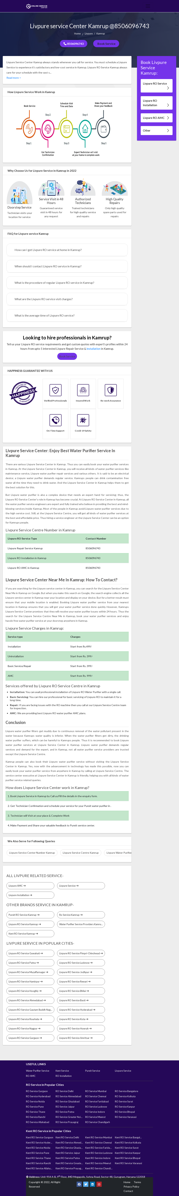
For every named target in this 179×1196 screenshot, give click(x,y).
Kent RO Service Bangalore (128, 1137)
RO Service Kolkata (125, 1096)
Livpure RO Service (156, 86)
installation (94, 348)
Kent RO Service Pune (37, 1152)
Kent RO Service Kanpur (128, 1152)
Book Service (106, 43)
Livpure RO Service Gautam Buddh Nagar (31, 1009)
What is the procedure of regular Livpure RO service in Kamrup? (54, 282)
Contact (128, 1190)
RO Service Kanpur (125, 1106)
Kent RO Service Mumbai (98, 1137)
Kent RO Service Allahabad (39, 1168)
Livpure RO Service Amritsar (75, 1037)
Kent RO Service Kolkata (128, 1142)
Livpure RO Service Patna (24, 962)
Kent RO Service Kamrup (23, 933)
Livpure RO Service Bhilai (74, 990)
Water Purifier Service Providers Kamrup (82, 924)
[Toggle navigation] (148, 6)
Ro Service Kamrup (71, 914)
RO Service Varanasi (125, 1116)
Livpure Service (68, 885)
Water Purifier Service (37, 1070)
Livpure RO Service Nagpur (24, 1028)
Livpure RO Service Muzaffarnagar (28, 972)
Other (156, 130)
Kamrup (100, 33)
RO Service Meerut (95, 1116)
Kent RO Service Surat (126, 1147)
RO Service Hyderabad (38, 1096)
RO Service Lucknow (96, 1106)
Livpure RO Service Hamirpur (26, 981)
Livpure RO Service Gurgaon (25, 1037)
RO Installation (64, 1075)
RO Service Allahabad (37, 1122)
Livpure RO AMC (156, 118)
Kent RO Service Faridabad (99, 1147)
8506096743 (74, 43)
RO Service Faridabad (97, 1101)
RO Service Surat (124, 1101)
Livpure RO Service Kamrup (25, 924)
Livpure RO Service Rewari (74, 981)
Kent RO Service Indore (97, 1158)
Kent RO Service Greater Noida (69, 1163)
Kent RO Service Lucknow (99, 1152)
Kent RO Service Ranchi (38, 1163)
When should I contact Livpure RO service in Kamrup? (48, 266)
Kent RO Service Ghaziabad (69, 1147)
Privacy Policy (131, 1186)
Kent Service (62, 1070)
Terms (137, 1182)
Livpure (89, 33)
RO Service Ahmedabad (68, 1096)
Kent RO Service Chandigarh (99, 1168)
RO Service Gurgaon (37, 1091)
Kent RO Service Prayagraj (69, 1168)
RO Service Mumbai (95, 1091)
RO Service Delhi (64, 1091)
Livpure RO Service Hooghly (25, 990)
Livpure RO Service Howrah (75, 1028)
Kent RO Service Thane (38, 1158)
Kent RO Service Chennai (98, 1142)
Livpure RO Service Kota (73, 1019)
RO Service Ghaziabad (68, 1101)
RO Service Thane (35, 1111)
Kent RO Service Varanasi (128, 1163)
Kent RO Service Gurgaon (39, 1137)
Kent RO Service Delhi (67, 1137)
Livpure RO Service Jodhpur (75, 972)
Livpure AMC (17, 885)
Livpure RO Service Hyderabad (77, 1009)
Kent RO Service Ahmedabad (69, 1142)
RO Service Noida (35, 1101)
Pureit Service (92, 1070)
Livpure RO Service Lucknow (75, 962)
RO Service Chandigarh (97, 1122)
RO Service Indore (95, 1111)
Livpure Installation (20, 895)
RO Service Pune (35, 1106)
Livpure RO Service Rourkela (25, 1019)
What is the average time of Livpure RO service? (45, 315)
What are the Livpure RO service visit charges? (44, 299)
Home (77, 33)
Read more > (13, 77)
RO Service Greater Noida (69, 1116)
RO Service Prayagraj (67, 1122)
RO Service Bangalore (126, 1091)
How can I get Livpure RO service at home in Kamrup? (48, 250)
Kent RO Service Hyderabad (39, 1142)
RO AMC (31, 1075)
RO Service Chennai (95, 1096)
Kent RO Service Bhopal (127, 1158)
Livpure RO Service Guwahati (26, 953)
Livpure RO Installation (156, 103)
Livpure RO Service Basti (73, 1000)
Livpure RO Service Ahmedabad (27, 1000)
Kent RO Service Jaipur (68, 1152)
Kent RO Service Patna (68, 1158)
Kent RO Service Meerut (98, 1163)
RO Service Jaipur (65, 1106)
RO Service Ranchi (35, 1116)
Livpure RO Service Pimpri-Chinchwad (81, 953)
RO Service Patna (65, 1111)
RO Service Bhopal (125, 1111)
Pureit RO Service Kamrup (24, 914)
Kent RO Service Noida (38, 1147)
